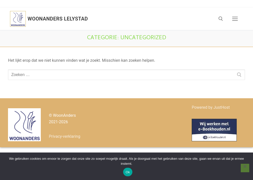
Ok (128, 172)
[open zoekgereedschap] (220, 18)
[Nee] (245, 168)
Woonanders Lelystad (58, 19)
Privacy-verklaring (64, 136)
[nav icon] (235, 19)
